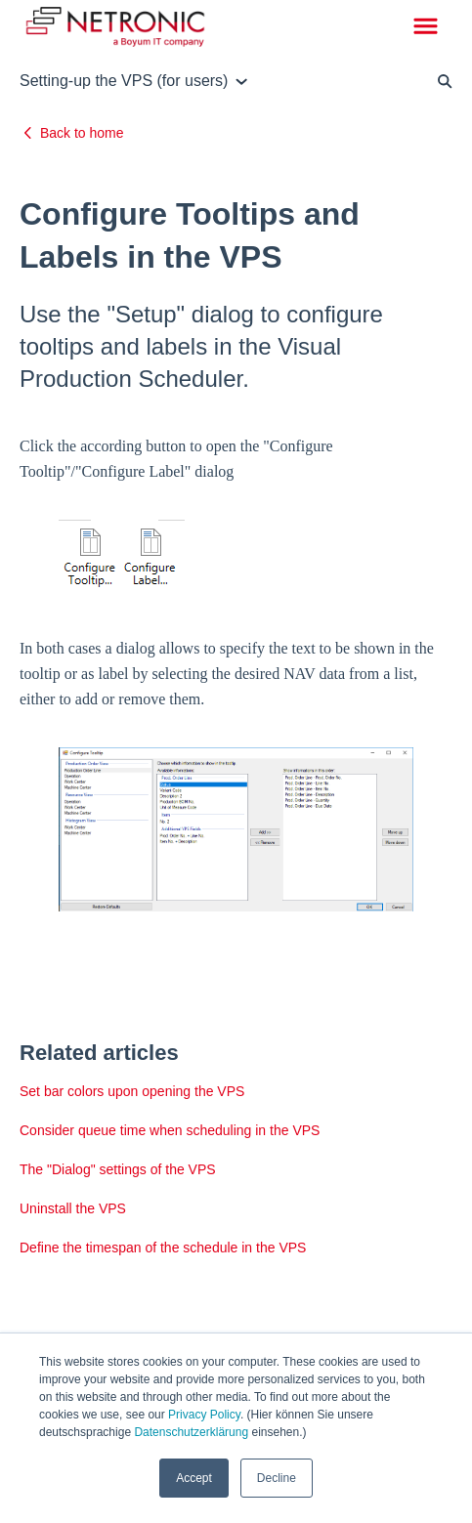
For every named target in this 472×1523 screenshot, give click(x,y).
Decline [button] (276, 1478)
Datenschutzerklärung (191, 1432)
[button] (425, 27)
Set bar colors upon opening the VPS (132, 1091)
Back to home (82, 133)
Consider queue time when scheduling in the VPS (170, 1130)
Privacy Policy (204, 1414)
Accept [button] (194, 1478)
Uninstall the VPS (73, 1208)
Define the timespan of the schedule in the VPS (163, 1247)
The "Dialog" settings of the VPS (118, 1169)
